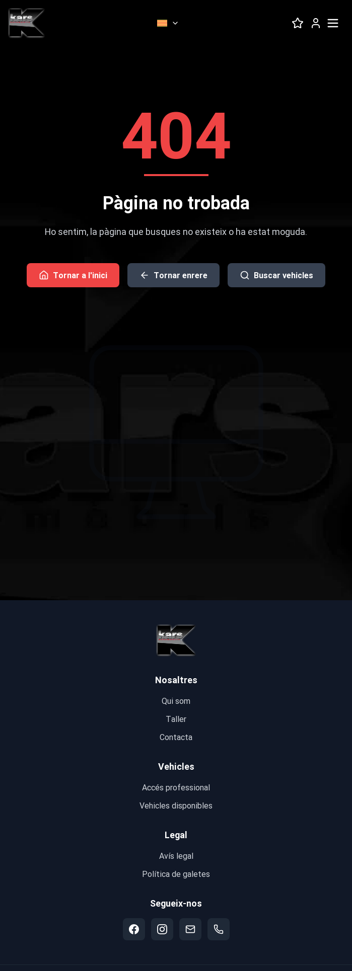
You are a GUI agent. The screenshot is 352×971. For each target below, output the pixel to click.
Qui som (176, 700)
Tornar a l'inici (73, 275)
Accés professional (176, 787)
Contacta (176, 737)
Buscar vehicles (276, 275)
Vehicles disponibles (176, 805)
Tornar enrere (173, 275)
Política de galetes (176, 873)
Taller (176, 718)
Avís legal (176, 855)
